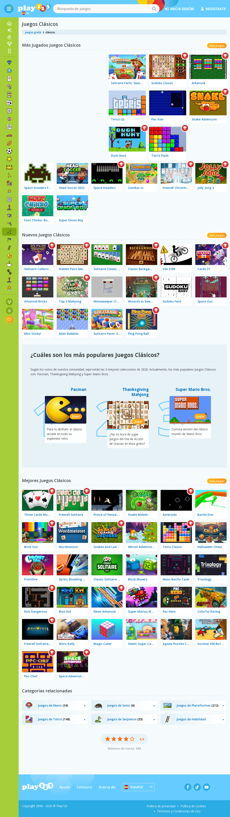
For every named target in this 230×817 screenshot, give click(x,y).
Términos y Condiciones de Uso (179, 811)
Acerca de (107, 787)
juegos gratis (33, 32)
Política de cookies (193, 806)
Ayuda (64, 787)
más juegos (216, 45)
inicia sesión (179, 9)
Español (133, 787)
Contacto (84, 787)
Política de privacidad (161, 806)
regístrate (213, 9)
